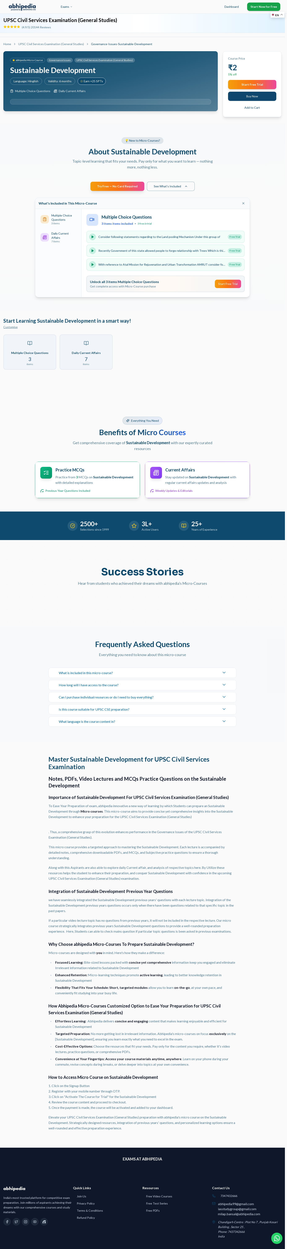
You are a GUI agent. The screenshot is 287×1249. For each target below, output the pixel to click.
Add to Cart (252, 107)
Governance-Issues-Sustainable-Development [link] (121, 44)
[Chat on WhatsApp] (276, 1238)
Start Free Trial (252, 84)
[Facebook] (7, 1222)
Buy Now (252, 96)
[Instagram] (25, 1222)
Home (7, 44)
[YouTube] (35, 1222)
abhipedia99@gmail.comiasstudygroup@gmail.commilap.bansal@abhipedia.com (239, 1209)
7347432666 (228, 1196)
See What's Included (171, 186)
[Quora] (44, 1222)
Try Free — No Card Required (117, 186)
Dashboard (231, 6)
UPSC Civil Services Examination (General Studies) (51, 44)
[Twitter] (16, 1222)
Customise (10, 327)
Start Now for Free (263, 6)
